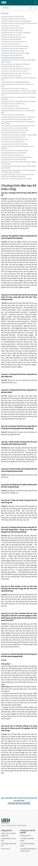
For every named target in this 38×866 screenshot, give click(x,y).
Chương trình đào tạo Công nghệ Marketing (15, 82)
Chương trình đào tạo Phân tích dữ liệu (13, 159)
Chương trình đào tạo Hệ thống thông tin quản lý (16, 157)
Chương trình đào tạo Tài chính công (13, 104)
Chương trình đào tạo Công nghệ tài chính (14, 139)
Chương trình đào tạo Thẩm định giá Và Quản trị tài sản (19, 23)
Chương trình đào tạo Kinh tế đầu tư (12, 28)
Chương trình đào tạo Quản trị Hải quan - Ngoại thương (18, 135)
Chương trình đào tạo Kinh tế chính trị (13, 137)
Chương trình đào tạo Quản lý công (12, 51)
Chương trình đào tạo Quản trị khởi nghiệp (14, 46)
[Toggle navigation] (35, 2)
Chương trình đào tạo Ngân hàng (11, 30)
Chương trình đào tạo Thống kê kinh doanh (15, 108)
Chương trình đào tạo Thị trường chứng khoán (16, 32)
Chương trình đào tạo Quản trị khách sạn (14, 88)
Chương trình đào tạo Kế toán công (12, 58)
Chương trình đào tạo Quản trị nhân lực (13, 19)
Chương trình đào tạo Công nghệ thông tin (15, 150)
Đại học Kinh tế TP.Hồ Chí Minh (16, 825)
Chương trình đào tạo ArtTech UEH (12, 155)
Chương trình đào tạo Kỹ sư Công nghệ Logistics (16, 119)
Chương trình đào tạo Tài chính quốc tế (13, 42)
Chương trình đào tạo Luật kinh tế (12, 66)
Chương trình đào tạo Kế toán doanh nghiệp (15, 53)
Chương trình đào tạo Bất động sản (12, 17)
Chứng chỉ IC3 (25, 835)
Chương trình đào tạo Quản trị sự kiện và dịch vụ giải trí (18, 91)
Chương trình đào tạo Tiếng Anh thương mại (15, 64)
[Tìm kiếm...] (16, 8)
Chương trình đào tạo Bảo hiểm (11, 39)
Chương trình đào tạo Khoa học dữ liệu (13, 132)
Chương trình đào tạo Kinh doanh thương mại (15, 73)
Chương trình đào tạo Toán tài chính (12, 115)
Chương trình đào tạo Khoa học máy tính (14, 144)
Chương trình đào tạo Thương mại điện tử (14, 128)
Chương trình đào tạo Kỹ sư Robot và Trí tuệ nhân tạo (18, 117)
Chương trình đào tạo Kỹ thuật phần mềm (14, 130)
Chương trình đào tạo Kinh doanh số (12, 142)
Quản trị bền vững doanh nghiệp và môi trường (16, 178)
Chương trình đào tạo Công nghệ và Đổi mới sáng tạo (18, 101)
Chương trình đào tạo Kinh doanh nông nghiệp (16, 21)
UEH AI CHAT (5, 849)
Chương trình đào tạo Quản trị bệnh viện (14, 48)
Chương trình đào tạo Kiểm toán (11, 55)
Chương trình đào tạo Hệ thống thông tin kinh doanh (18, 126)
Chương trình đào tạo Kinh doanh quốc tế (14, 71)
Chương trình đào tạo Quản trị (10, 44)
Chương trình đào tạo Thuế (10, 106)
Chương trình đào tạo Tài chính (11, 35)
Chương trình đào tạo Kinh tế (10, 26)
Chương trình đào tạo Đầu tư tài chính (13, 37)
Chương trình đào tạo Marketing (11, 75)
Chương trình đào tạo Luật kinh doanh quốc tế (16, 69)
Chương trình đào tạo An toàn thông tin (14, 153)
